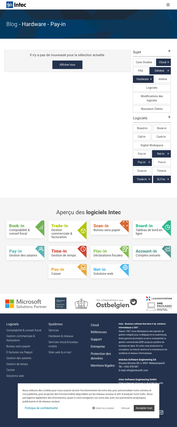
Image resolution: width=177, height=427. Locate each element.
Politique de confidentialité (41, 408)
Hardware (143, 79)
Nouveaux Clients (152, 109)
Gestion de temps (17, 364)
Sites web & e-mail (60, 352)
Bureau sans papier (18, 346)
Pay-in (142, 162)
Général (159, 70)
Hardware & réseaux (61, 336)
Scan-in (142, 170)
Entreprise (98, 346)
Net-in (160, 153)
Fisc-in (142, 153)
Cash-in (161, 136)
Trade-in (142, 179)
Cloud (162, 62)
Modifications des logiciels (152, 98)
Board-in (142, 128)
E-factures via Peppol (19, 352)
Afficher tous (67, 64)
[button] (151, 53)
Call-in (142, 136)
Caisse (10, 370)
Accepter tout (144, 408)
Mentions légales (103, 365)
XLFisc (161, 179)
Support (96, 339)
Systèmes (56, 324)
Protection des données (101, 356)
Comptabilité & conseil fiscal (23, 330)
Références (99, 332)
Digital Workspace (152, 145)
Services (54, 330)
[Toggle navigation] (168, 5)
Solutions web (15, 376)
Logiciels (151, 87)
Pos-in (162, 162)
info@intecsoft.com (137, 370)
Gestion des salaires (18, 358)
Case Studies (144, 62)
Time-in (161, 170)
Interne (163, 79)
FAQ (140, 70)
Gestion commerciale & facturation (20, 338)
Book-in (161, 128)
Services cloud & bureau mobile (63, 344)
